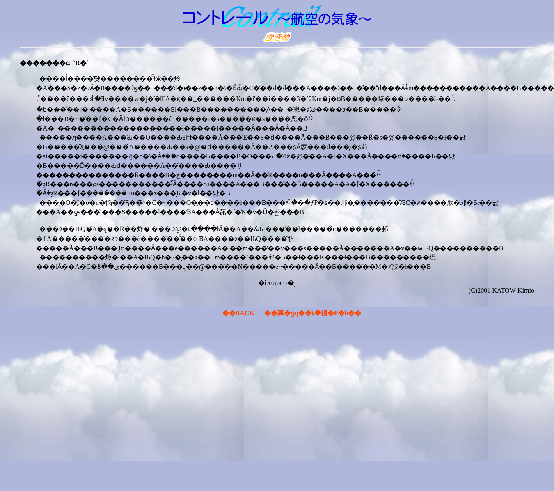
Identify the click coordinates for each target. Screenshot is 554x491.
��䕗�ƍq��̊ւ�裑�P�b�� (313, 313)
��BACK (238, 313)
